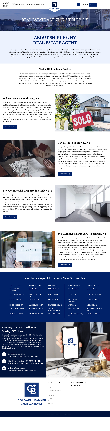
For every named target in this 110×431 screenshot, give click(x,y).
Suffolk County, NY (16, 315)
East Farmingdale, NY (17, 295)
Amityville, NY (16, 285)
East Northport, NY (35, 295)
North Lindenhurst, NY (54, 309)
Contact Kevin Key (10, 127)
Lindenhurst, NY (16, 305)
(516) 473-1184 (16, 361)
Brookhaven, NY (74, 285)
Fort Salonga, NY (94, 294)
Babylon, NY (53, 285)
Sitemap (50, 403)
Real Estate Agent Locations (43, 278)
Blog (42, 4)
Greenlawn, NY (16, 300)
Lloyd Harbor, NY (36, 305)
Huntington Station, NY (72, 300)
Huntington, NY (93, 300)
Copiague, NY (53, 289)
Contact (93, 4)
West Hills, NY (54, 314)
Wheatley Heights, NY (75, 315)
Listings (21, 4)
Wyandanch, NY (93, 314)
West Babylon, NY (36, 314)
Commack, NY (34, 289)
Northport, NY (73, 308)
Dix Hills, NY (92, 289)
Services (37, 4)
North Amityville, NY (17, 309)
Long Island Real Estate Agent (33, 25)
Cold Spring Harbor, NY (14, 290)
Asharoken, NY (35, 285)
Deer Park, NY (73, 289)
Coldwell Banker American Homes (6, 4)
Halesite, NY (34, 300)
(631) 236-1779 (37, 363)
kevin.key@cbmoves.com (16, 368)
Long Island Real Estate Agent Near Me (54, 25)
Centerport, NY (93, 285)
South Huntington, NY (94, 309)
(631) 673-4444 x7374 (18, 363)
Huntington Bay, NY (55, 300)
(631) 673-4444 (33, 361)
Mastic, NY (72, 305)
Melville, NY (92, 305)
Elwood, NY (72, 294)
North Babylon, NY (36, 308)
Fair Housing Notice (15, 4)
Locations (29, 4)
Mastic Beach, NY (55, 305)
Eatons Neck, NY (54, 294)
